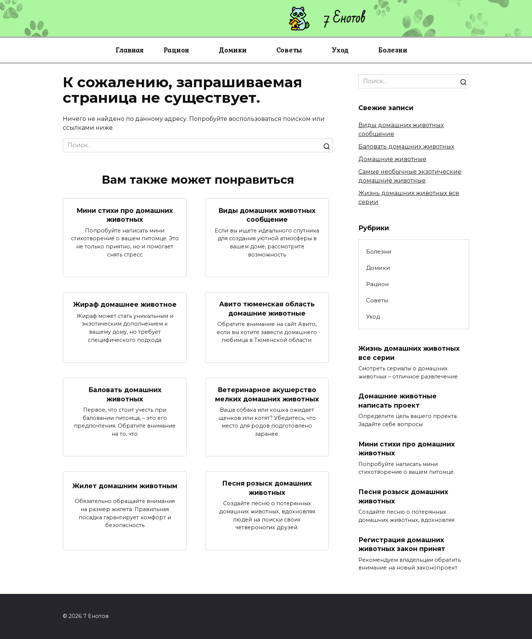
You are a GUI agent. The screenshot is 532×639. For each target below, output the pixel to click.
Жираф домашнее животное (125, 304)
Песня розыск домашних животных (267, 487)
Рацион (177, 50)
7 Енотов (345, 18)
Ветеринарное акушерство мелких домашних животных (267, 394)
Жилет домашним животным (124, 486)
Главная (129, 50)
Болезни (392, 50)
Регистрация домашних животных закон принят (401, 544)
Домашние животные (392, 159)
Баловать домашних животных (124, 394)
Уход (340, 50)
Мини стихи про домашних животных (124, 214)
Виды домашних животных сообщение (267, 214)
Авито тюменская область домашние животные (267, 308)
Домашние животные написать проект (397, 400)
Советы (289, 50)
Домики (233, 50)
